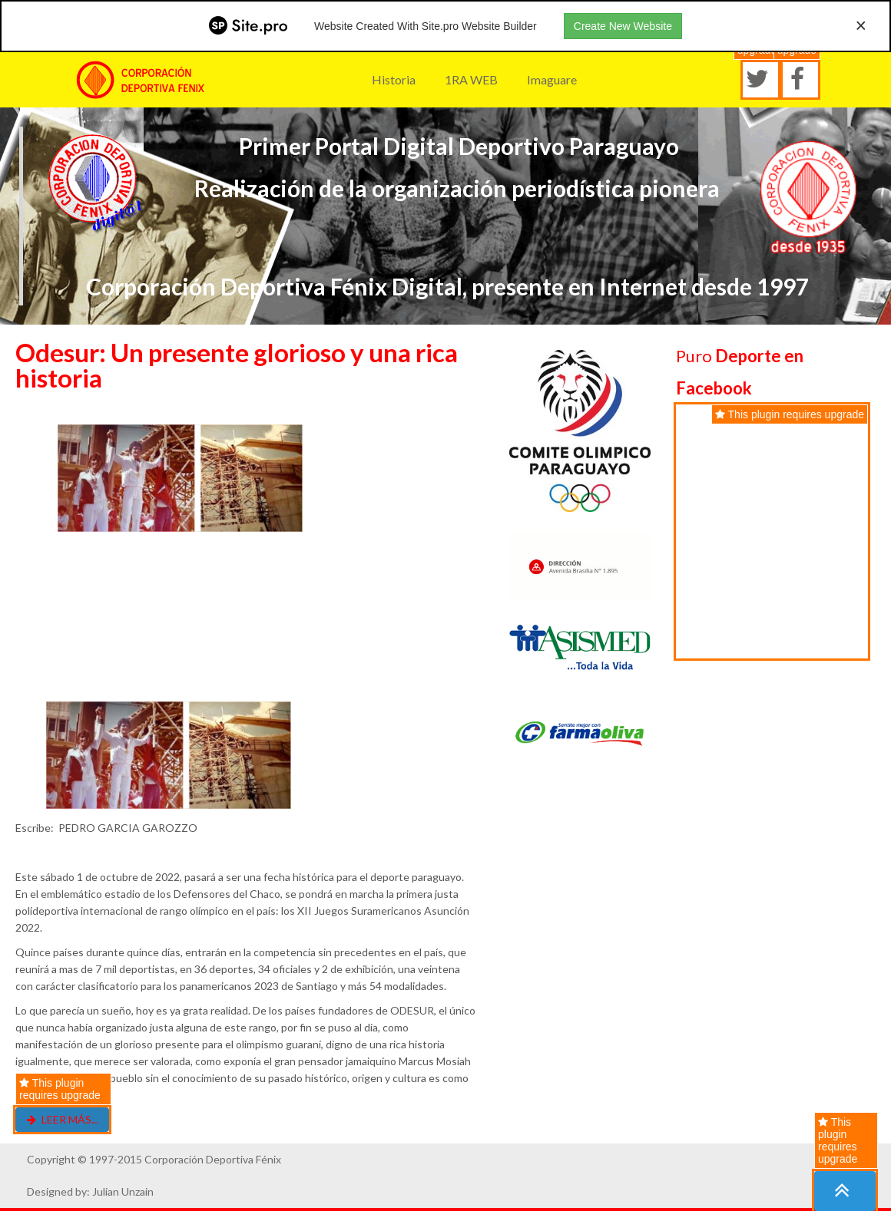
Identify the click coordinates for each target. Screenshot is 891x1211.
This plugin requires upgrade (837, 1140)
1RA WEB (471, 79)
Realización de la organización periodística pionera (457, 188)
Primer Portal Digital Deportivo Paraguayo (456, 146)
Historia (394, 79)
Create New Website (623, 26)
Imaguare (552, 79)
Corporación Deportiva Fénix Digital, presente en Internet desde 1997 (447, 286)
